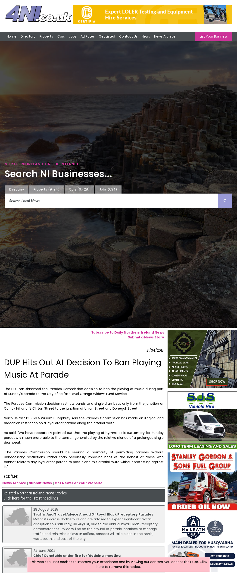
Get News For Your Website (79, 483)
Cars (61, 36)
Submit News (40, 483)
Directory (28, 36)
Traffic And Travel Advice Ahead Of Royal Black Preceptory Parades (93, 514)
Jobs (72, 36)
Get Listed (107, 36)
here (16, 498)
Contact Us (128, 36)
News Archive (164, 36)
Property (46, 36)
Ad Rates (88, 36)
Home (11, 36)
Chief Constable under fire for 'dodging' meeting (77, 555)
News (146, 36)
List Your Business (214, 36)
